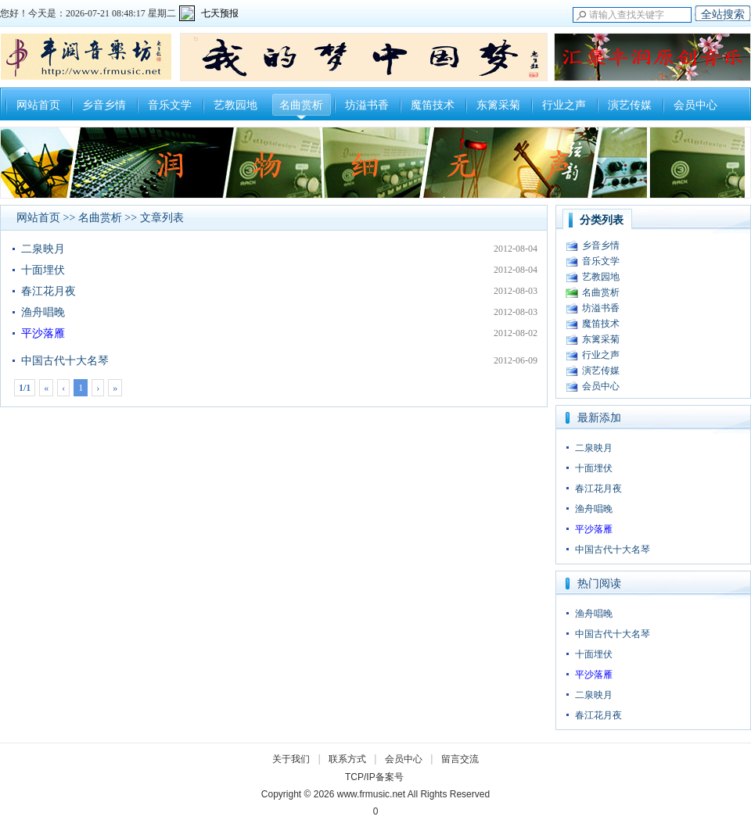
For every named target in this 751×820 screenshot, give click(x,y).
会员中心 (695, 105)
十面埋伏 (43, 270)
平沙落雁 (43, 333)
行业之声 (564, 105)
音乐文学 (170, 105)
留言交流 (460, 759)
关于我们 (291, 759)
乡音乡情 (104, 105)
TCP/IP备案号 (374, 777)
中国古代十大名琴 (65, 361)
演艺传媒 (630, 105)
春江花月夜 (48, 291)
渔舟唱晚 (43, 312)
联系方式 (347, 759)
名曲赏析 (301, 105)
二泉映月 (43, 249)
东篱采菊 (498, 105)
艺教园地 (235, 105)
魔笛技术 (433, 105)
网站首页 (38, 105)
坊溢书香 (367, 105)
